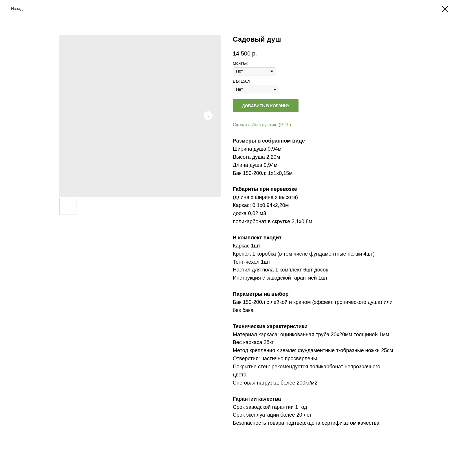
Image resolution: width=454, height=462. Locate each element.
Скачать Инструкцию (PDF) (262, 124)
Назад (17, 8)
